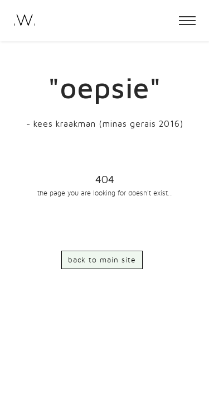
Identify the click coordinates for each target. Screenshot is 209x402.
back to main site (102, 260)
